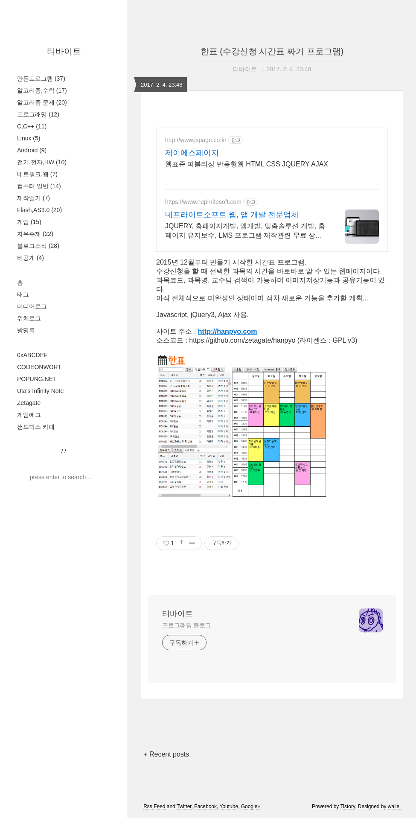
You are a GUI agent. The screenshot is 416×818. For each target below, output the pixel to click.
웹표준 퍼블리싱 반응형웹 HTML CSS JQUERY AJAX (246, 164)
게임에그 (29, 414)
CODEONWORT (39, 367)
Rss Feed (154, 806)
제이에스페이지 (192, 152)
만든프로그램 (41, 78)
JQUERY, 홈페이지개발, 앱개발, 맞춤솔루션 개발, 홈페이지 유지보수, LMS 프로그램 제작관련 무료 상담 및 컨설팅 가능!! (245, 231)
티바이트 (64, 51)
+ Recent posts (166, 754)
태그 (23, 294)
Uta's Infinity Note (40, 390)
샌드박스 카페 (36, 426)
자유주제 (35, 233)
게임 (29, 221)
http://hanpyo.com (227, 331)
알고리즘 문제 (42, 102)
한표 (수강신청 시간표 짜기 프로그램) (272, 51)
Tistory (347, 806)
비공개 (30, 257)
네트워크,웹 (37, 174)
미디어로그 (32, 306)
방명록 (26, 330)
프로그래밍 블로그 (186, 625)
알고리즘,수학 (42, 90)
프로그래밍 (38, 114)
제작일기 (33, 198)
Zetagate (29, 402)
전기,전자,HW (42, 162)
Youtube (229, 806)
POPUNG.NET (37, 379)
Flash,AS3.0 (39, 210)
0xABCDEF (32, 355)
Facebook (205, 806)
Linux (28, 138)
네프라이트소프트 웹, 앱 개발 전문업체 (232, 214)
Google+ (251, 806)
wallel (394, 806)
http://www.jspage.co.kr (196, 140)
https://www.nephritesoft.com (203, 201)
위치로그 (29, 318)
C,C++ (32, 126)
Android (32, 150)
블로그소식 (38, 245)
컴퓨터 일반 (39, 186)
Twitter (184, 806)
